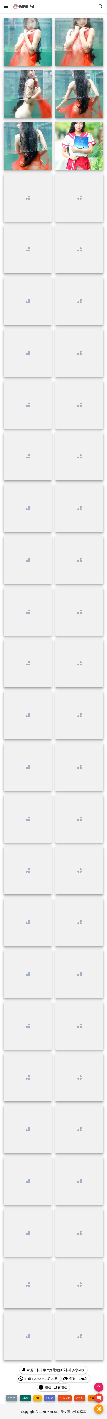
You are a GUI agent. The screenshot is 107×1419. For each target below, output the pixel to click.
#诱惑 (25, 1398)
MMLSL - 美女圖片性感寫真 (66, 1412)
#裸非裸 (65, 1398)
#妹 (37, 1398)
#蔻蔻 (93, 1398)
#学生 (11, 1398)
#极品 (49, 1398)
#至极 (80, 1398)
